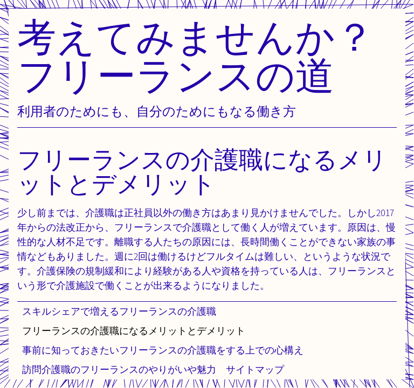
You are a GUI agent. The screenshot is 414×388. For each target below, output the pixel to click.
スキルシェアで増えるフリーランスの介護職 (119, 311)
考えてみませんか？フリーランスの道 (195, 56)
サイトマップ (255, 369)
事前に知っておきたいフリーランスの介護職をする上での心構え (162, 350)
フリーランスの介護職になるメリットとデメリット (133, 330)
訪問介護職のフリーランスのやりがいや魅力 (119, 369)
